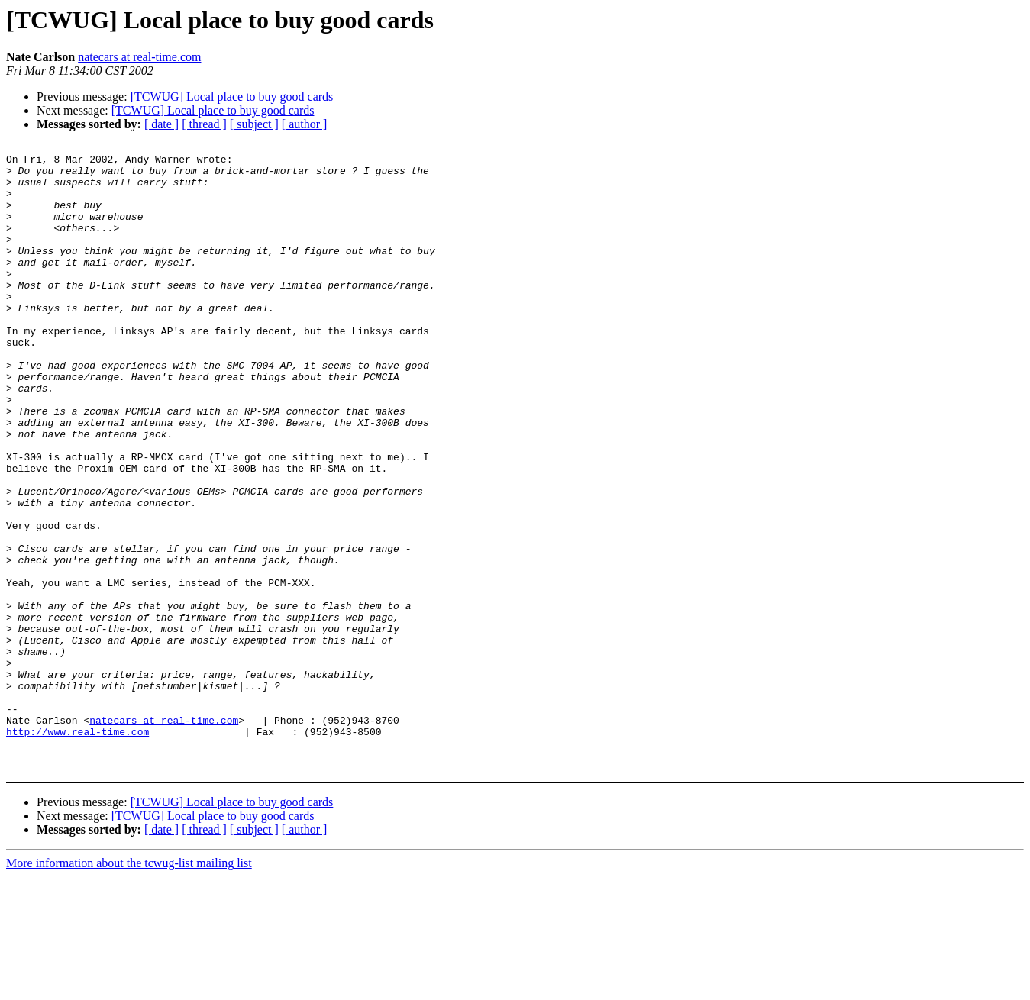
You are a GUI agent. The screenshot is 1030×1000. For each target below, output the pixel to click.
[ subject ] (254, 124)
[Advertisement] (919, 192)
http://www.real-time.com (77, 848)
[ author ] (305, 124)
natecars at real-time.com (139, 56)
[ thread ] (204, 124)
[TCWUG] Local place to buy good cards (232, 96)
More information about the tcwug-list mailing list (129, 986)
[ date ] (161, 124)
